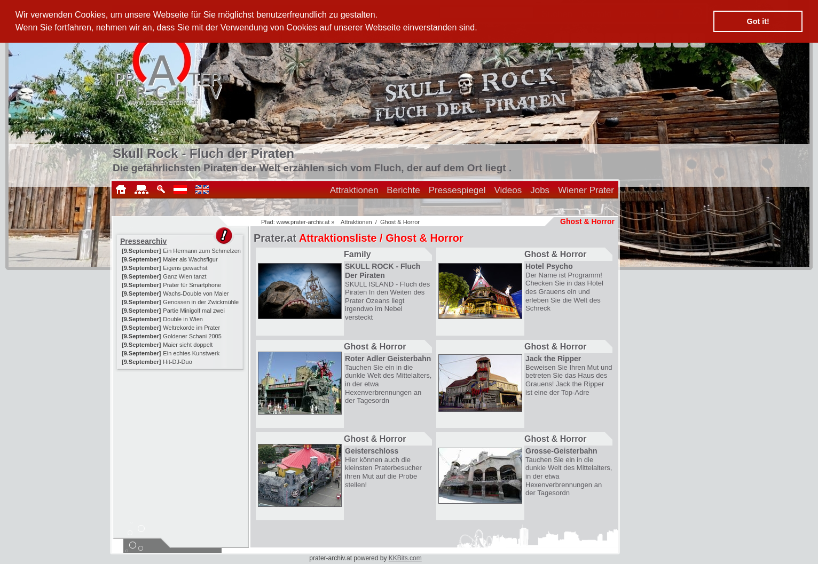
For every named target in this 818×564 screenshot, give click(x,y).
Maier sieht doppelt (188, 344)
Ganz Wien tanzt (184, 276)
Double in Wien (183, 319)
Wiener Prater (586, 190)
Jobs (539, 190)
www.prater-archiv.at (303, 222)
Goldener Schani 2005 (192, 336)
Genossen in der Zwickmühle (201, 302)
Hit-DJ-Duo (177, 362)
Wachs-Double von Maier (196, 293)
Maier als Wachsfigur (190, 259)
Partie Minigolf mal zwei (194, 310)
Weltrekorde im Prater (191, 327)
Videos (508, 190)
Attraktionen (354, 190)
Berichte (403, 190)
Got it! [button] (758, 21)
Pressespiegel (457, 190)
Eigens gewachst (185, 268)
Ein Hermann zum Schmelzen (202, 251)
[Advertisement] (181, 438)
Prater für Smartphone (192, 285)
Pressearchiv (143, 241)
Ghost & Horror (400, 222)
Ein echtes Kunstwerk (191, 353)
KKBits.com (405, 558)
